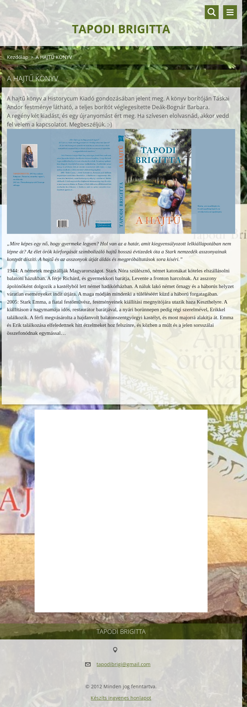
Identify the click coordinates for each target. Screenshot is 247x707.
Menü (230, 12)
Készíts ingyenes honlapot (121, 698)
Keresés (212, 12)
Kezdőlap (17, 57)
